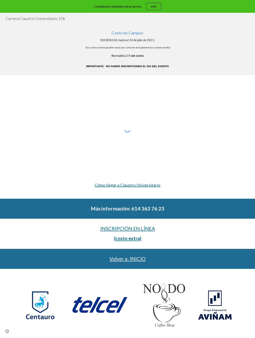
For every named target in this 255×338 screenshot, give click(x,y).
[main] (127, 49)
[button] (7, 331)
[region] (127, 6)
